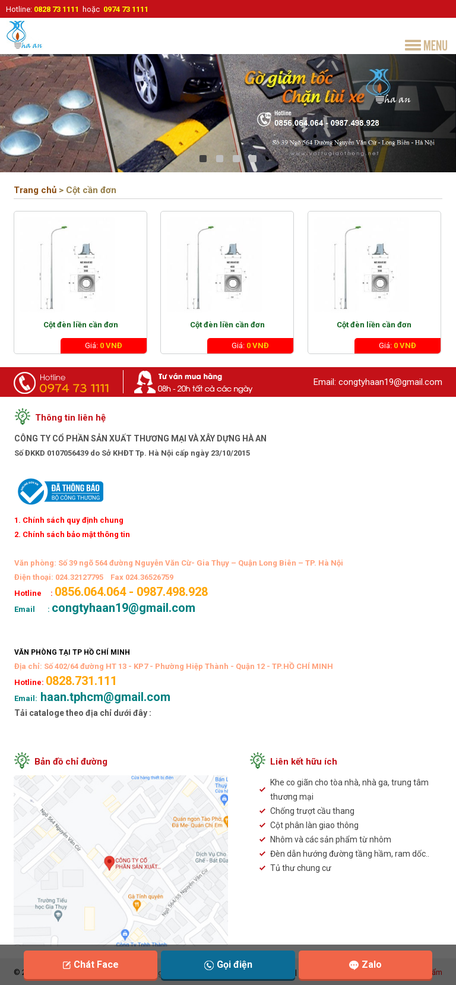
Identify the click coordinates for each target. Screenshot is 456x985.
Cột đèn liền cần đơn (80, 324)
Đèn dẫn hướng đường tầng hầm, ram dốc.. (349, 853)
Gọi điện (228, 964)
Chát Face (91, 964)
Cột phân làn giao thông (314, 825)
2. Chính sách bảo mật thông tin (72, 534)
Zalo (365, 964)
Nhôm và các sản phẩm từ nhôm (330, 839)
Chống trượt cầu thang (312, 811)
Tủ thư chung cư (300, 868)
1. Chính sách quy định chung (69, 520)
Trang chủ (35, 190)
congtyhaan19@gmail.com (390, 382)
